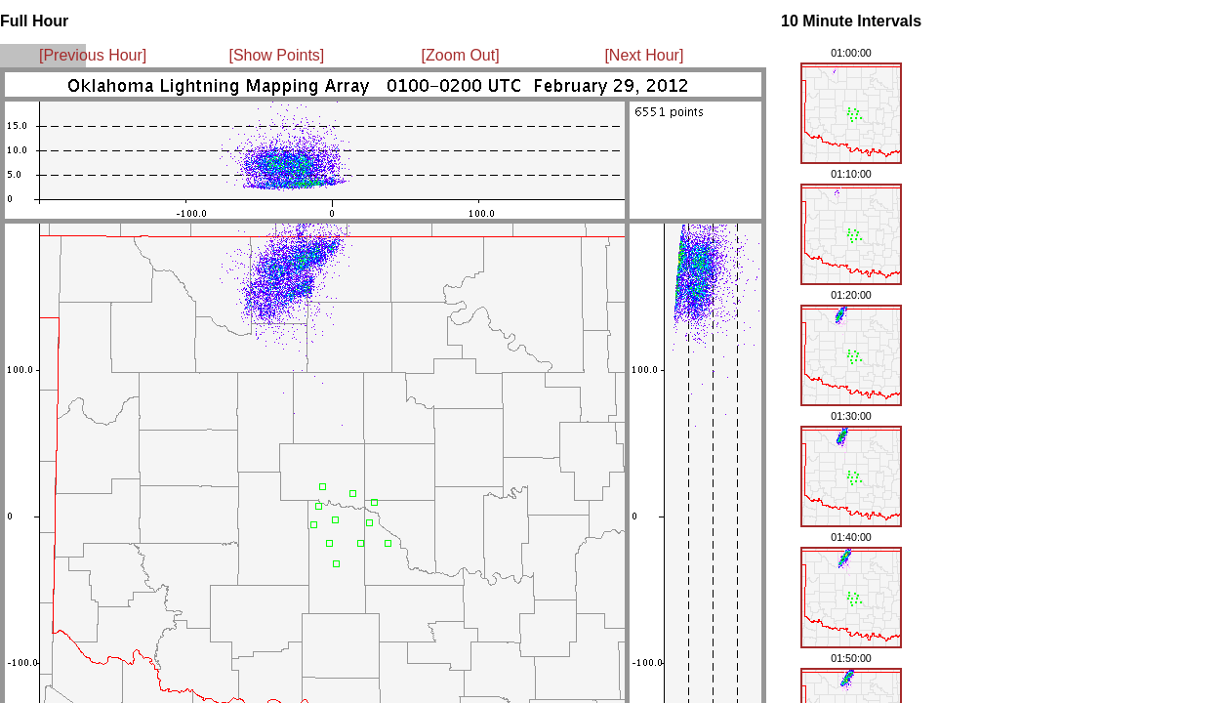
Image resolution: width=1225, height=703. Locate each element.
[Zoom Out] (461, 55)
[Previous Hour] (92, 55)
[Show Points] (276, 55)
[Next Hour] (643, 55)
